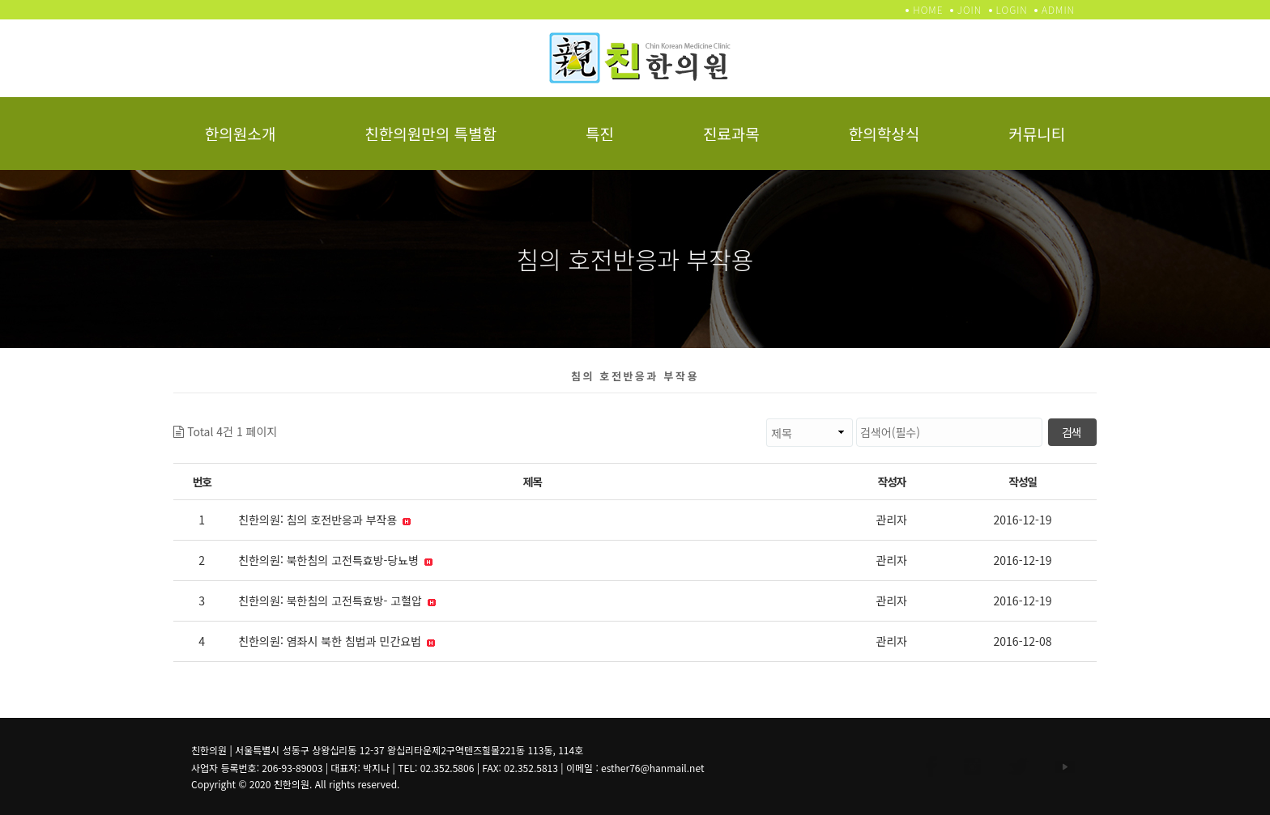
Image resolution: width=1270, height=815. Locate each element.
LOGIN (1012, 9)
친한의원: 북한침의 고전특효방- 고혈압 (337, 600)
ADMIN (1058, 9)
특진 (600, 133)
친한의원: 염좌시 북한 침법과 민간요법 (336, 641)
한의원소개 (240, 133)
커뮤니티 (1036, 133)
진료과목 (731, 133)
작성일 (1022, 481)
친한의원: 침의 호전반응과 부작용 (324, 519)
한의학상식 (884, 133)
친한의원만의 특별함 (430, 133)
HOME (928, 9)
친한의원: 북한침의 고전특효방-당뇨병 (335, 560)
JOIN (969, 9)
